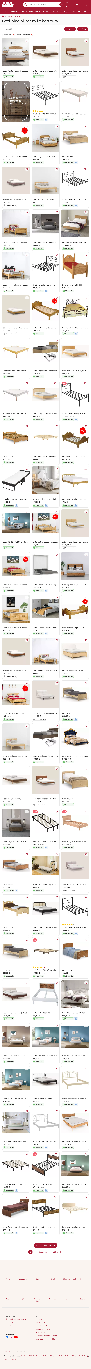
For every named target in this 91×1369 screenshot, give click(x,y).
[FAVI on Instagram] (11, 1337)
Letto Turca (67, 970)
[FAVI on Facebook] (7, 1337)
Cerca (63, 4)
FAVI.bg (85, 1356)
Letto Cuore (8, 456)
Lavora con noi (12, 1326)
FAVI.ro (46, 1356)
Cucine (52, 11)
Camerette (53, 1299)
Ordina (71, 29)
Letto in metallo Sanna (42, 1098)
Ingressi (68, 1299)
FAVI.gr (7, 1359)
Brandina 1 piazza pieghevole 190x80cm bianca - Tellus (55, 884)
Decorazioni (15, 11)
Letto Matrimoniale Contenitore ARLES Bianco (22, 1141)
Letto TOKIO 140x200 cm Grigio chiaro (18, 542)
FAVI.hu (53, 1356)
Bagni (59, 11)
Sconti (82, 1299)
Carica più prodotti (44, 1245)
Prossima (43, 1252)
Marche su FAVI (42, 1326)
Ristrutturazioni (41, 11)
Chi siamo (40, 1319)
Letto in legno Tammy (12, 799)
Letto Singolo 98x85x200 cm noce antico (20, 1227)
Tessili (24, 11)
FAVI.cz (24, 1356)
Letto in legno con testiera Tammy (47, 71)
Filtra (84, 29)
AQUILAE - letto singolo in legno (46, 499)
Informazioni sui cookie (45, 1339)
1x (44, 967)
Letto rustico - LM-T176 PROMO (16, 156)
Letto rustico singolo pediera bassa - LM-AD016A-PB (55, 670)
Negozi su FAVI (42, 1322)
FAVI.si (13, 1359)
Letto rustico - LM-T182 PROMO (75, 456)
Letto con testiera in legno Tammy (76, 371)
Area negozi (40, 1332)
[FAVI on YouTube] (16, 1337)
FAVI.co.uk (76, 1356)
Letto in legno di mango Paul (15, 1013)
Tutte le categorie (78, 12)
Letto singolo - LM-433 (72, 285)
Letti (25, 16)
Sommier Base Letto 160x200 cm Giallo (19, 371)
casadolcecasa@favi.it (17, 1319)
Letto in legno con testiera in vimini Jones (50, 413)
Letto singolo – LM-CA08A (44, 156)
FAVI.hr (60, 1356)
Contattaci (10, 1322)
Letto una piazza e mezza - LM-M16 (48, 199)
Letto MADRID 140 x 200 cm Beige (17, 1056)
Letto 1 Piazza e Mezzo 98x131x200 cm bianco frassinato (56, 627)
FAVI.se (68, 1356)
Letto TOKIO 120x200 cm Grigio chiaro (18, 1098)
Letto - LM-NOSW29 (41, 1013)
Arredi (5, 11)
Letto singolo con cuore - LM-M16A (18, 756)
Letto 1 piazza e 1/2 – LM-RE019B (76, 585)
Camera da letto (13, 16)
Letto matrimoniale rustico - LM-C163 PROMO (22, 713)
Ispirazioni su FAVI (43, 1329)
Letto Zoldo (67, 713)
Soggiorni (23, 1299)
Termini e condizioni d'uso (46, 1336)
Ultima (55, 1252)
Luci (31, 11)
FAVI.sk (32, 1356)
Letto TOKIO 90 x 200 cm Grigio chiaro (49, 1056)
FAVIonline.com (10, 1352)
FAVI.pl (39, 1356)
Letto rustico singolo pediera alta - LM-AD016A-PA (24, 242)
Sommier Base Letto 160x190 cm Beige (19, 413)
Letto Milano (67, 156)
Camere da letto (38, 1300)
